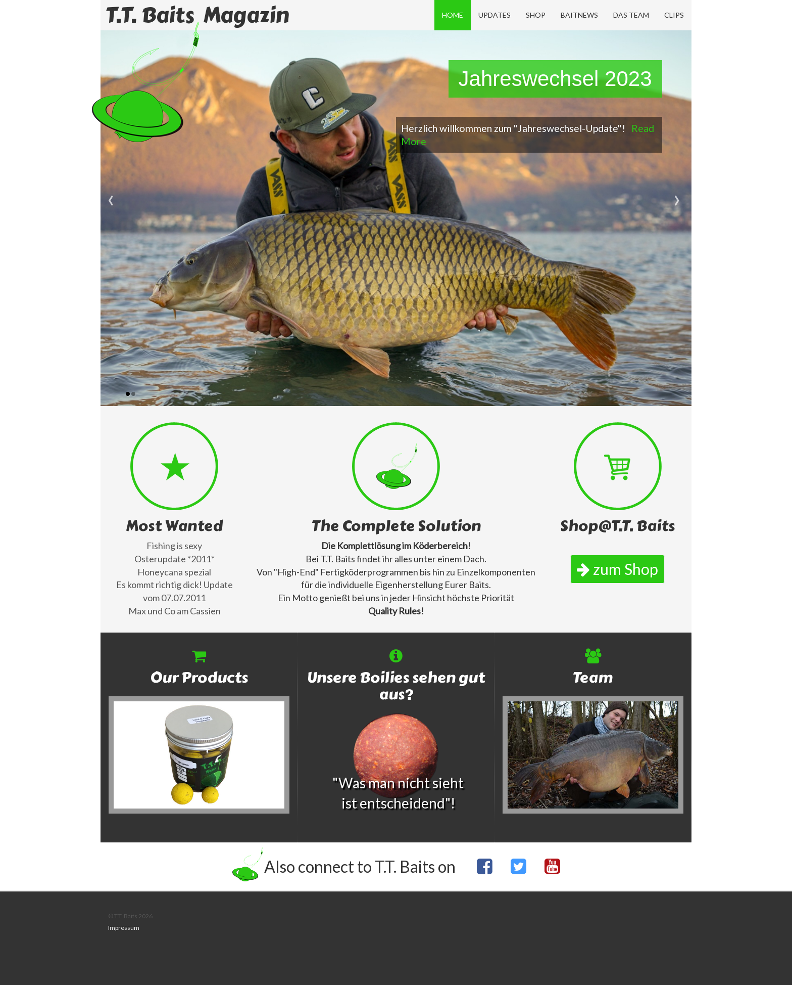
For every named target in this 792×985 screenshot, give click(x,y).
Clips (674, 15)
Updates (494, 15)
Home (452, 15)
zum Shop (617, 569)
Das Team (631, 15)
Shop (536, 15)
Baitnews (579, 15)
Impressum (123, 927)
